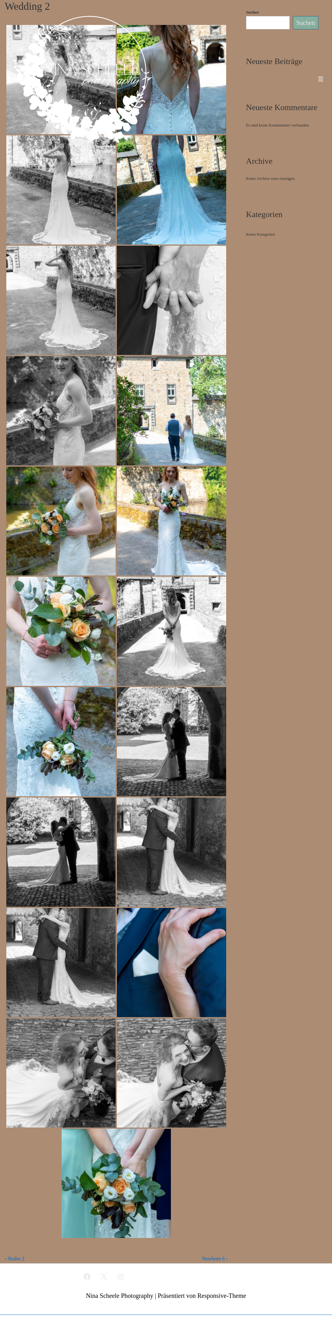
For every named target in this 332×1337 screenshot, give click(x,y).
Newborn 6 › (215, 1258)
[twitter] (104, 1276)
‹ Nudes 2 (14, 1258)
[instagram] (120, 1276)
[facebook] (87, 1276)
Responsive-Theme (221, 1295)
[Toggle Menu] (321, 79)
